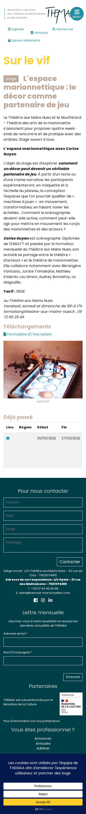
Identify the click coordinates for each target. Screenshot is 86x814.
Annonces (43, 738)
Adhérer (43, 748)
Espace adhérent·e (24, 40)
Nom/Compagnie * (17, 652)
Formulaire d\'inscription (27, 334)
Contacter (69, 562)
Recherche (63, 29)
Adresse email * (15, 634)
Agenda (16, 29)
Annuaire (39, 33)
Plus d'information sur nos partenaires (31, 721)
